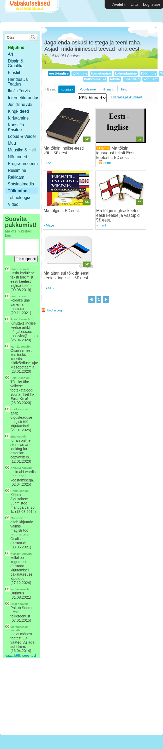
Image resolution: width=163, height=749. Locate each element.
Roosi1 (15, 319)
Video (13, 204)
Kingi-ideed (18, 111)
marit (102, 225)
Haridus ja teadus (18, 81)
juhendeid (132, 79)
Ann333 (15, 467)
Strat (13, 603)
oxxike (14, 409)
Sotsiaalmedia (21, 184)
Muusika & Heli (22, 150)
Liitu (134, 4)
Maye (50, 225)
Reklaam (16, 177)
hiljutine (16, 47)
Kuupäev (67, 89)
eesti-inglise (58, 73)
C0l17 (50, 288)
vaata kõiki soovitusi (20, 655)
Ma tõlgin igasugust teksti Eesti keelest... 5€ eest (115, 153)
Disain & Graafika (15, 63)
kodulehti (150, 79)
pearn (14, 296)
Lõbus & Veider (22, 136)
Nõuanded (17, 157)
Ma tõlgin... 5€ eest (61, 210)
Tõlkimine (17, 191)
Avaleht (118, 4)
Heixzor (15, 553)
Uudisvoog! (55, 310)
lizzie (49, 163)
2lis (12, 518)
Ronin (14, 490)
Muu (12, 143)
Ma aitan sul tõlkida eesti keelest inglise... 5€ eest (66, 275)
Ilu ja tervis (19, 91)
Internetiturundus (23, 97)
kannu (14, 589)
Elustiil (14, 72)
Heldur (15, 377)
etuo (13, 436)
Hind (124, 89)
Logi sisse (151, 4)
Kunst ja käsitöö (16, 127)
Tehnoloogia (19, 197)
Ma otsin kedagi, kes (19, 233)
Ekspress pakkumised (126, 97)
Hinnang (108, 89)
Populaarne (88, 89)
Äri (10, 54)
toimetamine (101, 73)
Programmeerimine (25, 163)
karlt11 (15, 346)
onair (105, 163)
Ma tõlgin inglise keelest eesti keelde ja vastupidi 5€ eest (118, 215)
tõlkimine (79, 73)
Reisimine (17, 170)
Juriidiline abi (20, 104)
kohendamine (126, 73)
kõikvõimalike (95, 79)
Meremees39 (19, 626)
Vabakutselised (31, 11)
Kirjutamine (18, 118)
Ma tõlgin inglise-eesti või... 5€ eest (64, 150)
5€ (87, 139)
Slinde (14, 269)
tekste (115, 79)
